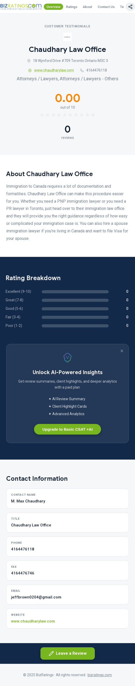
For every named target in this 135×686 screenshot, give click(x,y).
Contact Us (106, 7)
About (87, 7)
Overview (53, 7)
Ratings (71, 7)
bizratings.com (100, 675)
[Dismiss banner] (121, 350)
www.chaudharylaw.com (51, 70)
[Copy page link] (130, 7)
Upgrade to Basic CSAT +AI (67, 429)
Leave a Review (68, 653)
